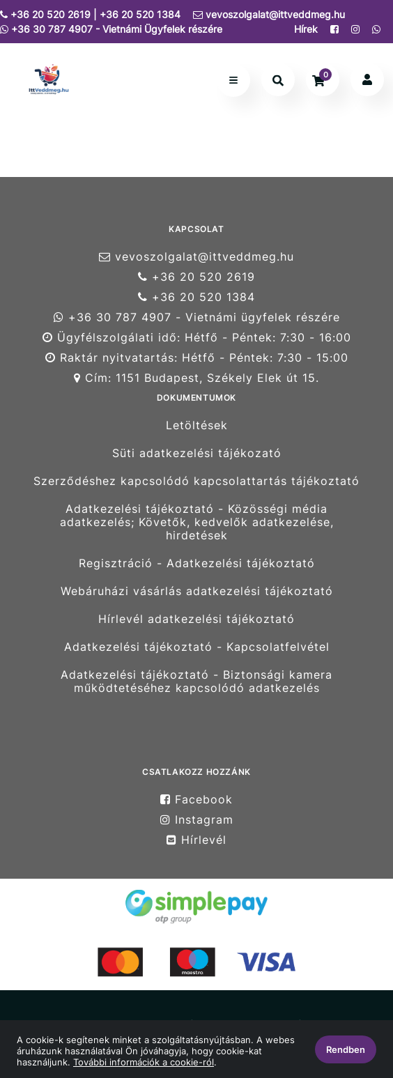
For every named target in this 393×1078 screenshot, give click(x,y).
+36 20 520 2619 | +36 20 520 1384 (90, 14)
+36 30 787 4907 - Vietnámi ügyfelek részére (197, 317)
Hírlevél (196, 840)
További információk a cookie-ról (143, 1062)
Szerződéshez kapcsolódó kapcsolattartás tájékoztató (196, 481)
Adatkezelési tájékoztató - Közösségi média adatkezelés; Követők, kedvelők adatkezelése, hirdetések (197, 522)
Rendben (345, 1049)
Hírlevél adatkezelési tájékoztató (196, 619)
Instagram (196, 819)
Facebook (196, 799)
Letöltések (197, 425)
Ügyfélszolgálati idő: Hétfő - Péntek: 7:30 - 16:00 (197, 337)
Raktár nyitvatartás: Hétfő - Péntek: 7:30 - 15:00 (196, 357)
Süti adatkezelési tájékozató (197, 453)
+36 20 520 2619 (196, 277)
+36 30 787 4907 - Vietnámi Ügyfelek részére (111, 29)
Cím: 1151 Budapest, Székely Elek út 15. (196, 378)
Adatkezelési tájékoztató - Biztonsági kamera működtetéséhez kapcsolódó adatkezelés (196, 681)
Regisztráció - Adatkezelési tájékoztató (197, 563)
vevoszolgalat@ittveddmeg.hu (269, 14)
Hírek (306, 29)
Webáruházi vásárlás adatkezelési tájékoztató (197, 591)
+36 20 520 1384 (196, 297)
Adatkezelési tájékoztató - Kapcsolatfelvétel (197, 647)
